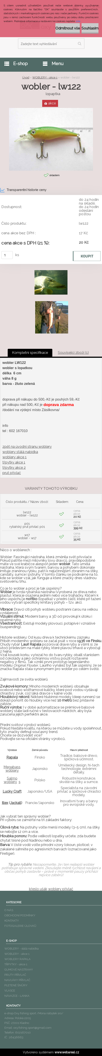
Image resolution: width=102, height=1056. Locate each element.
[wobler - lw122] (51, 110)
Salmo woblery (10, 780)
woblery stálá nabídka (20, 452)
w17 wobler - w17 (27, 536)
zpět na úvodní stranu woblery (27, 447)
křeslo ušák (38, 889)
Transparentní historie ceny (23, 190)
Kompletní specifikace (30, 353)
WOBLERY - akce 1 (44, 77)
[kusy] (7, 255)
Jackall (15, 803)
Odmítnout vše (67, 28)
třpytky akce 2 (14, 467)
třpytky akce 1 (13, 462)
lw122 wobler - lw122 (27, 514)
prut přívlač (11, 473)
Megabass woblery (12, 769)
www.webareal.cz (67, 1052)
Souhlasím (90, 28)
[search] (79, 44)
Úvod (25, 77)
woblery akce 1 (14, 457)
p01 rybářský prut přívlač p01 (27, 525)
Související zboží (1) (73, 353)
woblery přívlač (60, 889)
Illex (5, 803)
